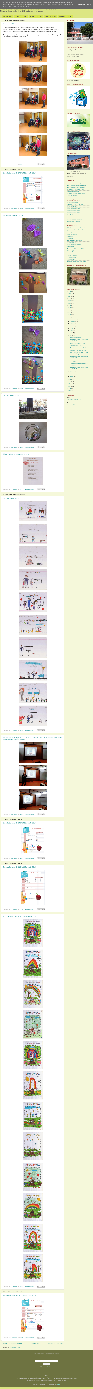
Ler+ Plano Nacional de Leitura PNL (76, 193)
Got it (89, 4)
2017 (69, 312)
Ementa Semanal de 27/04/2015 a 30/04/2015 (19, 173)
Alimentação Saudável (72, 232)
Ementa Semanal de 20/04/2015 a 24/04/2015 (19, 823)
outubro (72, 323)
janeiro (72, 376)
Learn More (81, 4)
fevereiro (72, 374)
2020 (69, 305)
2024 (69, 296)
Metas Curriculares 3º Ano (73, 212)
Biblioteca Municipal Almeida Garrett (76, 185)
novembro (72, 321)
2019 (69, 307)
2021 (69, 303)
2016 (69, 314)
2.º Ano (24, 16)
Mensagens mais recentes (13, 1343)
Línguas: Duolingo (71, 242)
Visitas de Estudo (50, 16)
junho (71, 330)
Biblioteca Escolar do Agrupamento (76, 183)
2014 (69, 379)
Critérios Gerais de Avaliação (74, 219)
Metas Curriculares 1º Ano (73, 208)
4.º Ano (40, 16)
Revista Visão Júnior (72, 195)
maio (71, 332)
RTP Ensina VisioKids (72, 259)
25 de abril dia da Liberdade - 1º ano (16, 454)
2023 (69, 298)
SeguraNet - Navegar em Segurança (76, 261)
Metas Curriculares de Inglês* (74, 217)
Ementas (62, 16)
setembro (72, 326)
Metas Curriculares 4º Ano (73, 215)
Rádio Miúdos (70, 253)
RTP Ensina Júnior (71, 257)
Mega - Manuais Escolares (74, 244)
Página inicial (7, 16)
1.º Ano (17, 16)
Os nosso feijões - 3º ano (12, 395)
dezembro (72, 319)
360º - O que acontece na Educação (76, 227)
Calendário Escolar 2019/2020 (75, 204)
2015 (69, 317)
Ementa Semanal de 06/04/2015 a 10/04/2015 (19, 1295)
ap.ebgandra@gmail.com (73, 404)
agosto (72, 328)
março (71, 371)
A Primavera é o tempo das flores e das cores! (19, 916)
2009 (69, 390)
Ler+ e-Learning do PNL (73, 191)
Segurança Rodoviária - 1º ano (14, 498)
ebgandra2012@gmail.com (74, 399)
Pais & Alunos (70, 246)
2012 (69, 384)
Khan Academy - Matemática (74, 240)
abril (71, 335)
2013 (69, 381)
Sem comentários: (30, 164)
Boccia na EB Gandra (10, 24)
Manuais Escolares (72, 206)
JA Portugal (70, 238)
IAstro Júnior (70, 236)
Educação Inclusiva (72, 234)
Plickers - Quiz (70, 251)
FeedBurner (50, 1367)
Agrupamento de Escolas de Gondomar (77, 230)
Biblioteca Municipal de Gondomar (76, 187)
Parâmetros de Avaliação (73, 221)
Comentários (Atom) (15, 1347)
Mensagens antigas (55, 1343)
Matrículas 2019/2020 (72, 202)
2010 (69, 388)
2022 (69, 300)
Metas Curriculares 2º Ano (73, 210)
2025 (69, 294)
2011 (69, 386)
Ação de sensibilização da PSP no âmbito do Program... (79, 353)
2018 (69, 310)
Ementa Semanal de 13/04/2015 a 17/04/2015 (19, 867)
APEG (69, 16)
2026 (69, 291)
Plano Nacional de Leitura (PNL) (75, 248)
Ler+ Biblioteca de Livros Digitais (75, 189)
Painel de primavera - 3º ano (13, 215)
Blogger (58, 1384)
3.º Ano (32, 16)
